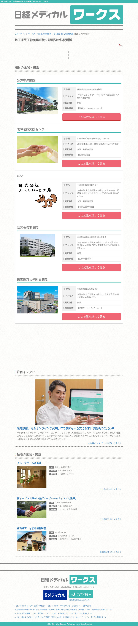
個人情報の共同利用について (103, 609)
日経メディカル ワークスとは (26, 606)
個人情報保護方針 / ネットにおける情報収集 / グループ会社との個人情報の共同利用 (46, 609)
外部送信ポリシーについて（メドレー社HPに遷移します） (85, 617)
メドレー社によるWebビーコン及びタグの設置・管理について (38, 617)
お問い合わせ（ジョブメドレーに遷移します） (75, 613)
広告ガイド (76, 606)
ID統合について (84, 609)
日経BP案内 (86, 606)
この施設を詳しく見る (91, 117)
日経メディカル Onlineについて (58, 606)
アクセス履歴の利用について (25, 613)
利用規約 (41, 606)
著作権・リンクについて (47, 613)
